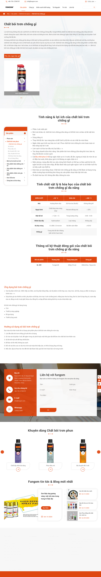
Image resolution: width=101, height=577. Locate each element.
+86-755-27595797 (14, 1)
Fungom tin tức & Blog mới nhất (50, 483)
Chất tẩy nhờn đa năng (14, 156)
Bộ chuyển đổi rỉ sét (13, 151)
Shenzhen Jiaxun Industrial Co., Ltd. (22, 575)
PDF (30, 545)
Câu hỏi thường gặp (34, 540)
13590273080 (17, 410)
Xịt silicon (11, 146)
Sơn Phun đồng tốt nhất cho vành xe (87, 514)
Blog (30, 548)
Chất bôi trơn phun (24, 14)
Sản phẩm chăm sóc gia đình (15, 174)
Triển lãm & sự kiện (53, 551)
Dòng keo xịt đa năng (13, 180)
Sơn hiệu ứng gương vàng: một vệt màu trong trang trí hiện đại (49, 496)
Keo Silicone (11, 178)
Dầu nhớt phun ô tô (43, 157)
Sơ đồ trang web (74, 575)
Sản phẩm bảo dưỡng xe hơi (15, 169)
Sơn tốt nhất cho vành (86, 491)
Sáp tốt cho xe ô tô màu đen (87, 504)
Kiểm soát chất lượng (43, 7)
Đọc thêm (44, 508)
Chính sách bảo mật (89, 575)
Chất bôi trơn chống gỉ (38, 14)
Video (30, 542)
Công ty (31, 7)
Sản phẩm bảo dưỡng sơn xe (15, 164)
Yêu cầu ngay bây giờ (12, 56)
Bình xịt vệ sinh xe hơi (14, 161)
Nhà (8, 14)
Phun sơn (10, 138)
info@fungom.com (32, 1)
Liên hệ (71, 7)
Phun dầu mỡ (12, 149)
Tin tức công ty (52, 545)
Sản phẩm (23, 7)
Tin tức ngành (52, 548)
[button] (2, 453)
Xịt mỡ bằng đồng (13, 158)
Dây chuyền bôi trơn (14, 153)
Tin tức (64, 7)
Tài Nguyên (56, 7)
